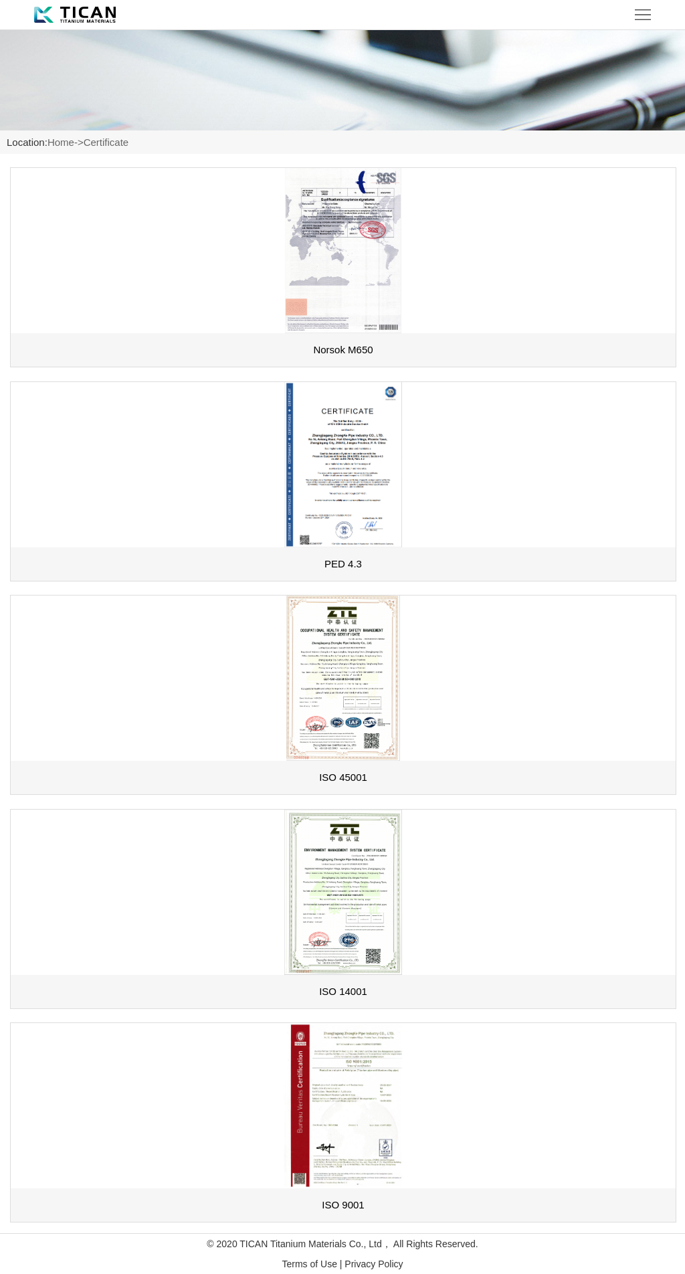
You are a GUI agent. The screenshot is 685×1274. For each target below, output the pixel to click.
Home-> (65, 142)
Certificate (106, 142)
